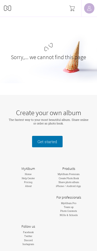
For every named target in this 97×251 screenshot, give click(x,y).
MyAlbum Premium (69, 174)
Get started (47, 141)
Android (71, 186)
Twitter (28, 236)
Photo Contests (68, 211)
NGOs (63, 215)
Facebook (28, 232)
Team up (68, 207)
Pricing (28, 182)
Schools (73, 215)
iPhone (60, 186)
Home (28, 174)
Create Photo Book (69, 178)
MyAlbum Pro (68, 203)
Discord (28, 240)
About (28, 186)
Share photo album (68, 182)
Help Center (28, 178)
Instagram (28, 244)
